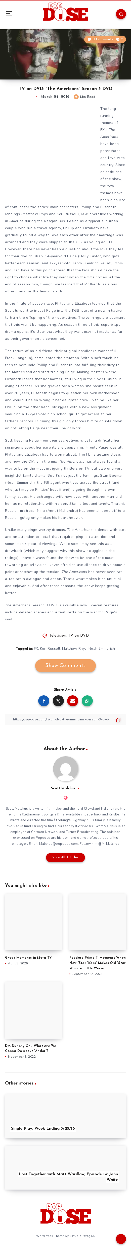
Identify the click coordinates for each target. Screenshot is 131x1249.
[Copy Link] (65, 719)
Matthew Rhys (74, 648)
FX (36, 648)
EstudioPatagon (82, 1236)
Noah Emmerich (102, 648)
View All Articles (65, 857)
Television (58, 636)
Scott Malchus (63, 788)
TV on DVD (78, 636)
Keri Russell (50, 648)
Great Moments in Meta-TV (28, 957)
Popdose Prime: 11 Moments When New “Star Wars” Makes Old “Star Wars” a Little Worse (97, 963)
